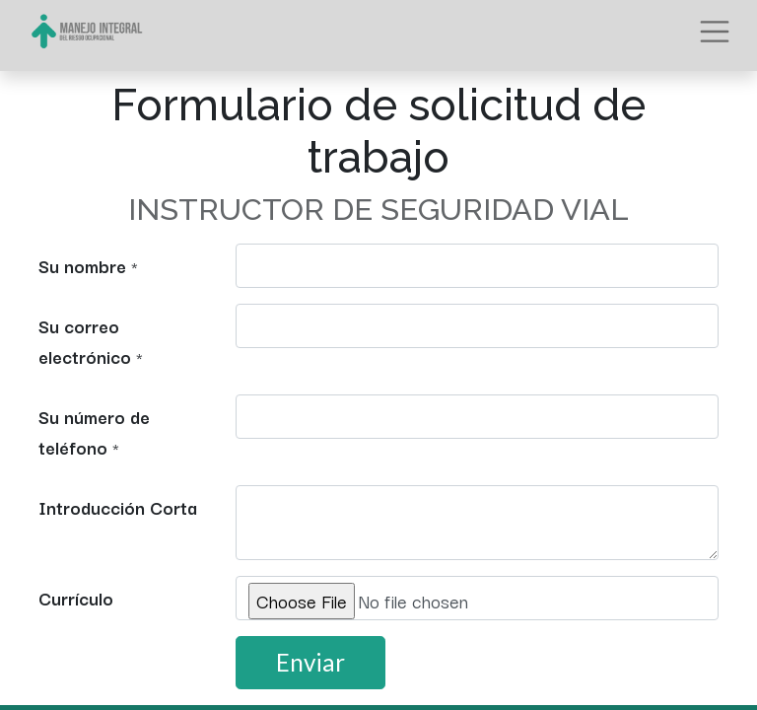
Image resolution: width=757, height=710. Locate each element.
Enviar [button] (310, 662)
